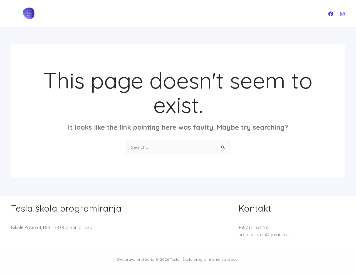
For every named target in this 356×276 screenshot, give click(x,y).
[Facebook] (330, 13)
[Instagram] (342, 13)
